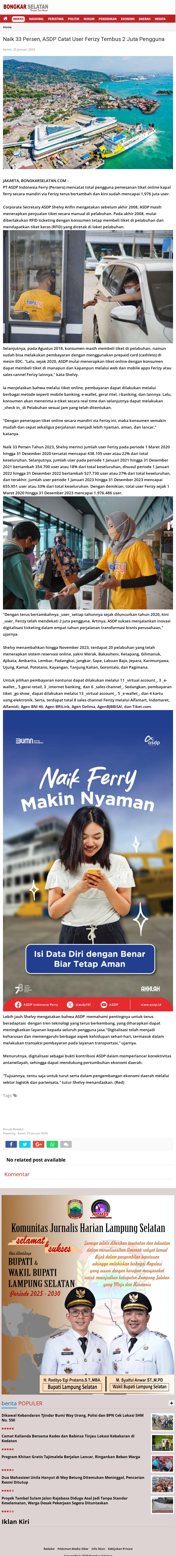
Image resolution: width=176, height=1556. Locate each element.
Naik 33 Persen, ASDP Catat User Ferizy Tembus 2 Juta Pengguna (84, 39)
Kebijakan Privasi (120, 1549)
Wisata (160, 19)
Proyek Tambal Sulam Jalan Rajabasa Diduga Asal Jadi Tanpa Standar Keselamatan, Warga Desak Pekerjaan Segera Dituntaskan (65, 1500)
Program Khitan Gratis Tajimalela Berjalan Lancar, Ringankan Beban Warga (71, 1456)
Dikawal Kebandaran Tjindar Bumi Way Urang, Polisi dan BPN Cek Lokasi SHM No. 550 (73, 1418)
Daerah (144, 19)
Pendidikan (108, 19)
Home (7, 27)
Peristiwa (56, 19)
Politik (73, 19)
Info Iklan (98, 1549)
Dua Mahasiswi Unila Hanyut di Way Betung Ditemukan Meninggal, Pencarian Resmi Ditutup (73, 1480)
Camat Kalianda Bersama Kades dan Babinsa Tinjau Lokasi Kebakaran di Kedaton (68, 1438)
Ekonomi (128, 19)
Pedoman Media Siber (73, 1549)
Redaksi (49, 1549)
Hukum (89, 19)
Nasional (36, 19)
